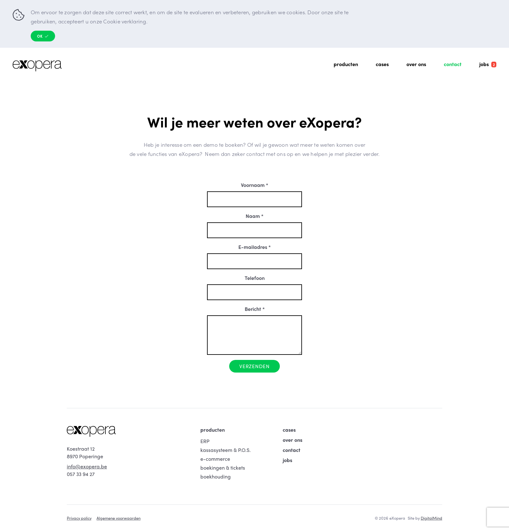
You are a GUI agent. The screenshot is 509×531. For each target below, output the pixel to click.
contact (291, 450)
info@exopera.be (87, 466)
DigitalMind (431, 518)
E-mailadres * (254, 246)
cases (289, 429)
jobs (287, 460)
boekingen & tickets (222, 467)
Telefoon (255, 277)
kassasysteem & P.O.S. (225, 450)
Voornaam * (254, 184)
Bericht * (255, 308)
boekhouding (215, 476)
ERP (205, 441)
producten (212, 429)
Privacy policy (79, 518)
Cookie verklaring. (125, 21)
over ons (292, 439)
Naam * (254, 215)
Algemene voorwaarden (119, 518)
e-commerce (215, 458)
